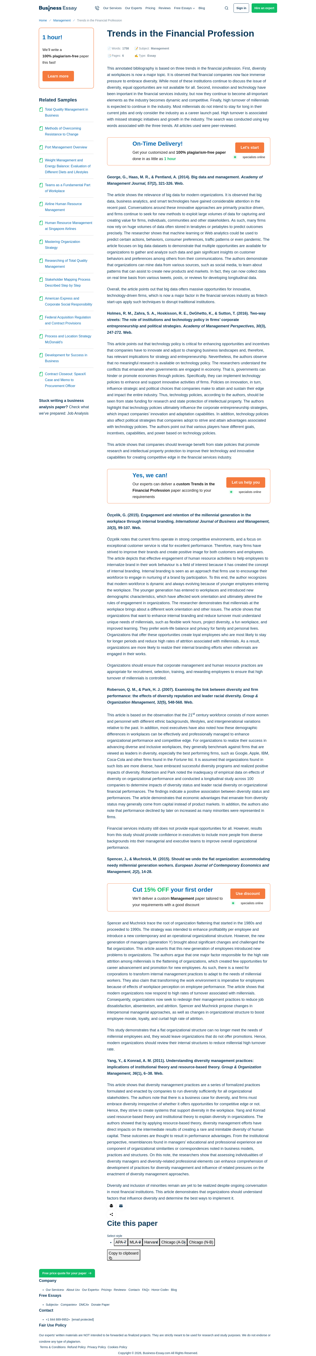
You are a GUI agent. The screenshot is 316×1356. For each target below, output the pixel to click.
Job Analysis (78, 413)
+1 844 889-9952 (57, 1319)
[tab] (121, 1242)
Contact (133, 1289)
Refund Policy (76, 1347)
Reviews (165, 8)
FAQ (145, 1289)
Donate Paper (100, 1304)
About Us (72, 1289)
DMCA (83, 1304)
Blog (201, 8)
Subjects (51, 1304)
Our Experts (133, 8)
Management (160, 48)
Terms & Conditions (53, 1347)
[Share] (111, 1214)
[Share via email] (121, 1206)
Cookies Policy (117, 1347)
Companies (68, 1304)
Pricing (150, 8)
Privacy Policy (96, 1347)
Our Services (112, 8)
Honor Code (160, 1289)
